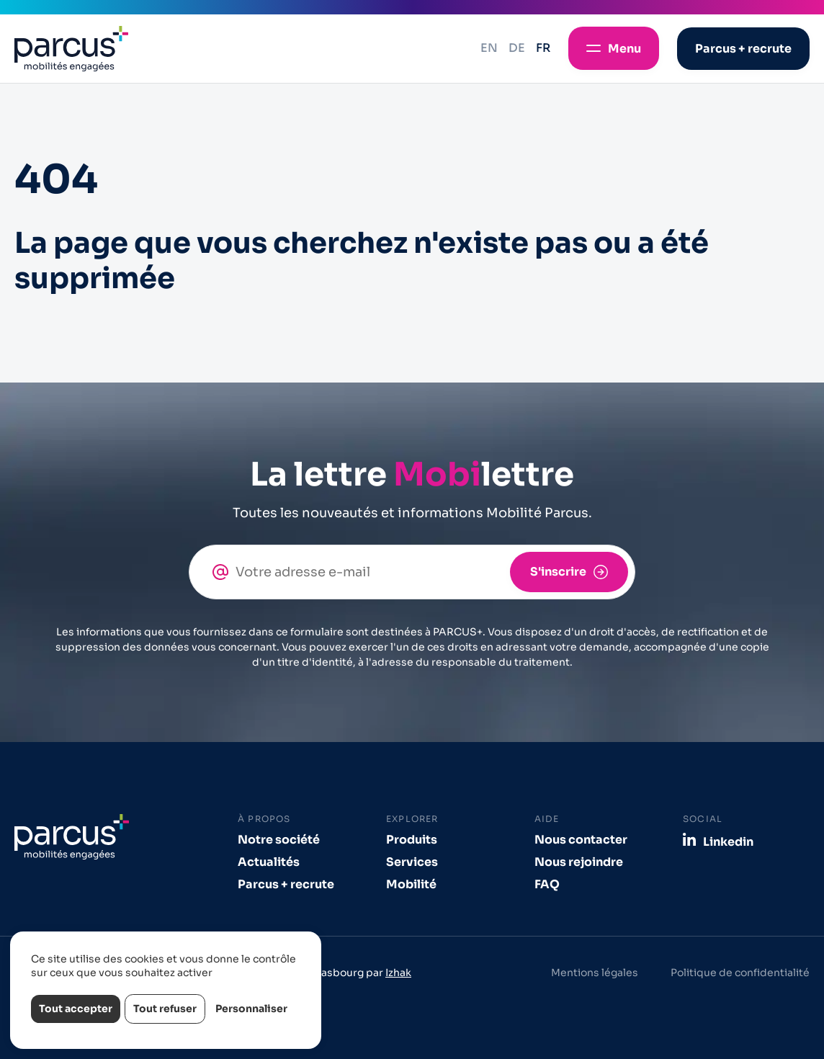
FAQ (547, 884)
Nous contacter (580, 839)
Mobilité (411, 884)
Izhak (398, 972)
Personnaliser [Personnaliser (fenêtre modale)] (251, 1008)
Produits (411, 839)
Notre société (279, 839)
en (489, 47)
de (517, 47)
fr (543, 47)
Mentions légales (594, 972)
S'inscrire (558, 571)
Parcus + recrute (286, 884)
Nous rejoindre (578, 862)
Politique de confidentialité (740, 972)
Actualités (269, 862)
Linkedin (728, 841)
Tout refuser (165, 1008)
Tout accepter (75, 1008)
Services (412, 862)
